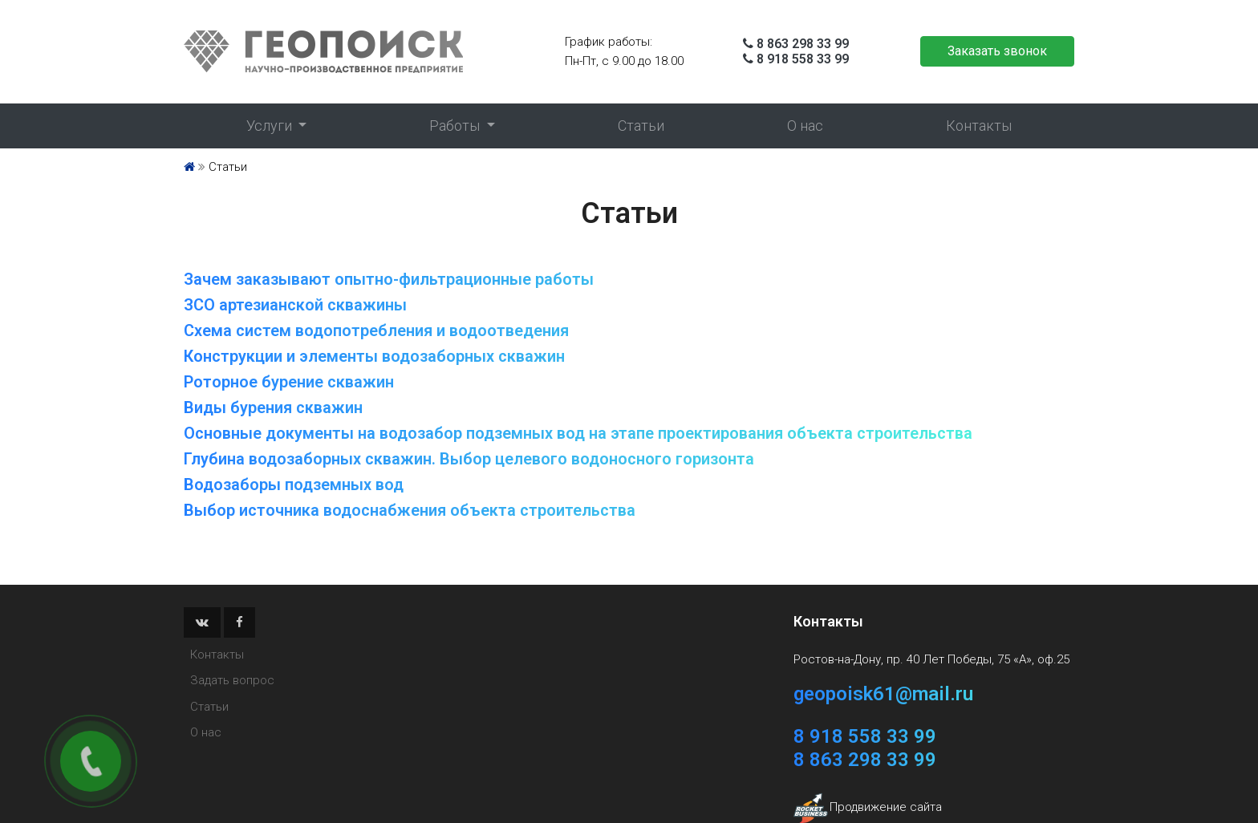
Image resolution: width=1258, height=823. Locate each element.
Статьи (641, 125)
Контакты (979, 125)
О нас (805, 125)
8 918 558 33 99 (803, 59)
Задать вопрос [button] (232, 680)
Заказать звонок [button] (997, 51)
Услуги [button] (270, 125)
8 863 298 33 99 (803, 43)
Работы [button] (456, 125)
